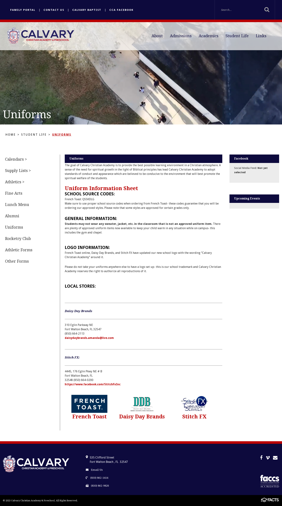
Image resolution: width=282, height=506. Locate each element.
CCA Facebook (121, 10)
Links (261, 36)
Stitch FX (194, 417)
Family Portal (22, 10)
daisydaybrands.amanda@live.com (89, 338)
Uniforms (61, 134)
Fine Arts (13, 193)
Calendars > (16, 159)
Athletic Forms (18, 250)
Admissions (181, 36)
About (157, 36)
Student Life (237, 36)
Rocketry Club (18, 238)
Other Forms (17, 261)
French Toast (89, 417)
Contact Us (54, 10)
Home (10, 134)
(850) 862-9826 (97, 485)
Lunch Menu (17, 204)
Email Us (94, 469)
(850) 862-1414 (97, 477)
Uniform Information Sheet (101, 188)
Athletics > (14, 182)
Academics (208, 36)
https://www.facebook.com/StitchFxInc (92, 384)
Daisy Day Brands (142, 417)
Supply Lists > (18, 170)
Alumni (12, 216)
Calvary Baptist (86, 10)
